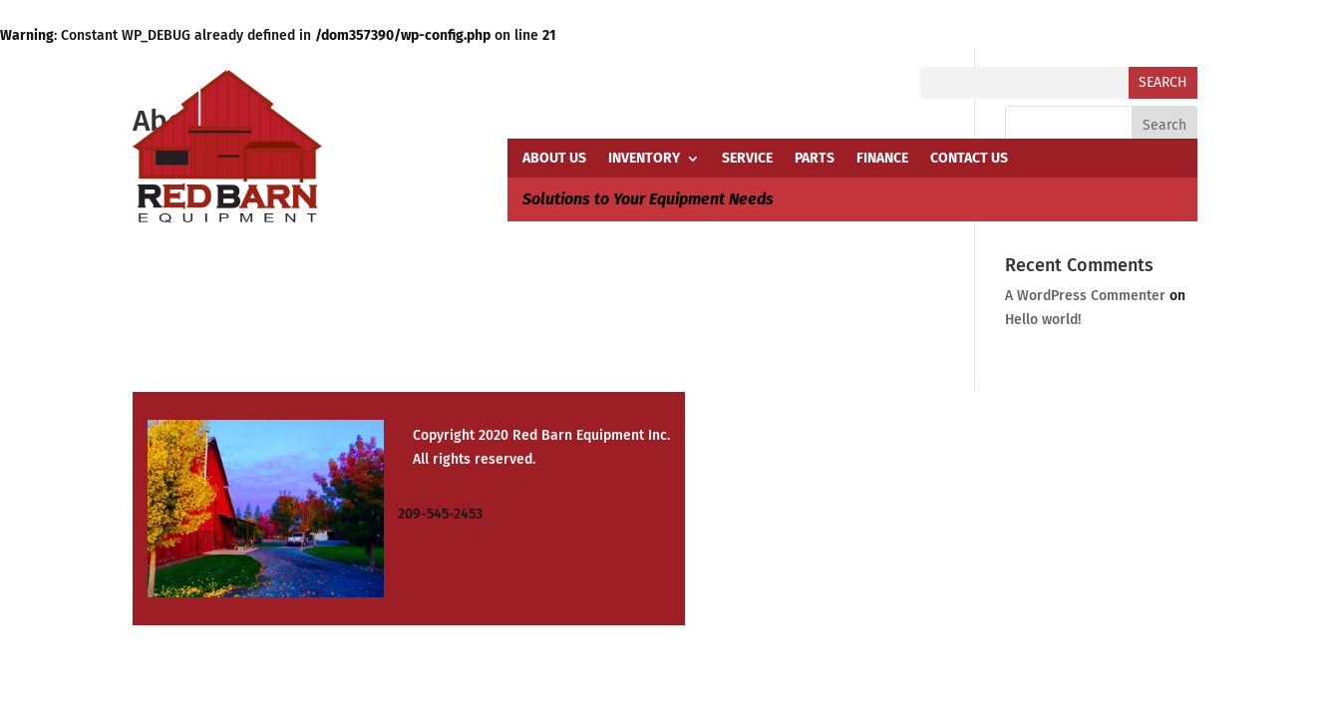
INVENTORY (644, 159)
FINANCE (882, 159)
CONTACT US (969, 159)
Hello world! (1043, 319)
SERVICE (747, 159)
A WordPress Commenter (1085, 295)
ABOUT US (554, 159)
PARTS (814, 159)
